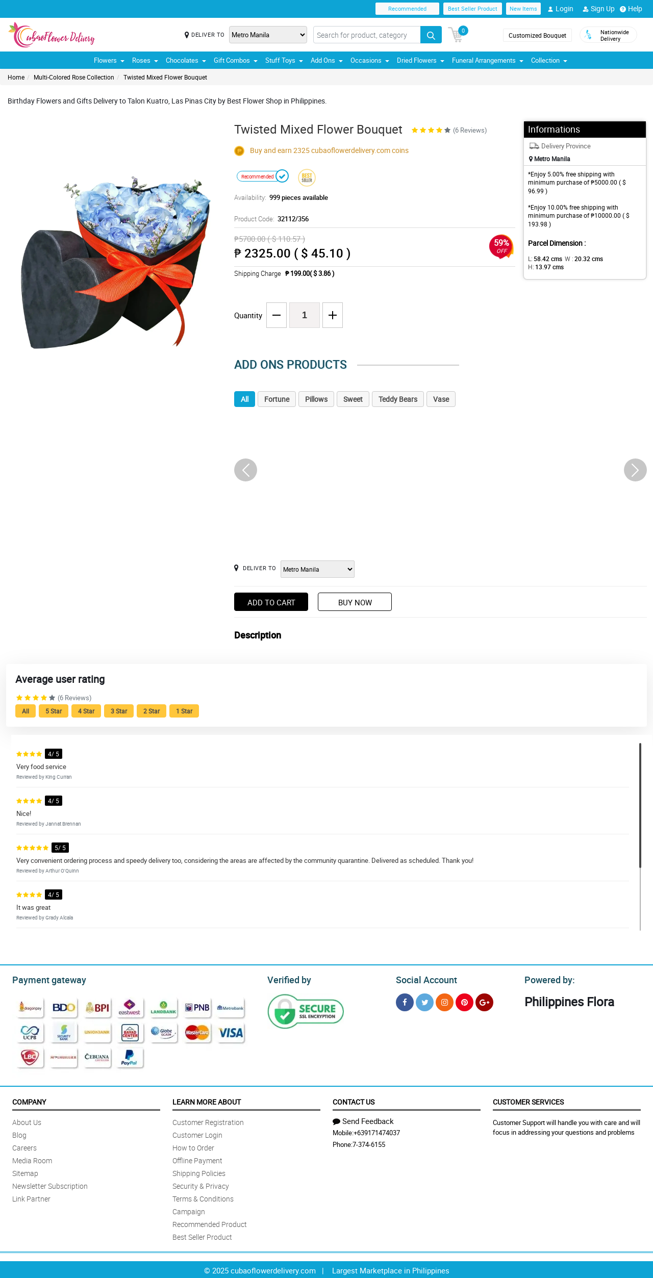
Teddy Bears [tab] (398, 399)
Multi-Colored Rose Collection (74, 77)
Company (29, 1100)
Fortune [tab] (276, 399)
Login (560, 8)
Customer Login (197, 1133)
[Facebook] (405, 1001)
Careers (24, 1146)
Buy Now (355, 602)
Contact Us (353, 1100)
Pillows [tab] (316, 399)
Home (16, 77)
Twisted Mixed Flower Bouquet (165, 77)
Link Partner (31, 1197)
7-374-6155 (369, 1142)
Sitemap (25, 1172)
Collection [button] (549, 60)
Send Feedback (363, 1119)
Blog (19, 1133)
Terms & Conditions (203, 1197)
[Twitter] (425, 1001)
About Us (26, 1121)
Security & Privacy (200, 1184)
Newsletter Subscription (50, 1184)
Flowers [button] (109, 60)
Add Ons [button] (327, 60)
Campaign (188, 1210)
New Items (523, 8)
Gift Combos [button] (236, 60)
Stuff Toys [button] (284, 60)
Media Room (32, 1159)
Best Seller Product (472, 8)
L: (543, 258)
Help (631, 8)
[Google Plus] (484, 1001)
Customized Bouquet (537, 35)
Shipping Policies (198, 1172)
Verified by (287, 979)
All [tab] (244, 399)
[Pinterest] (464, 1001)
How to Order (193, 1146)
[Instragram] (445, 1001)
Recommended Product (209, 1223)
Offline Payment (197, 1159)
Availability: (278, 197)
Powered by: (547, 979)
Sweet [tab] (353, 399)
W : (579, 258)
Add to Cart (271, 602)
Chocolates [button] (186, 60)
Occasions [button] (369, 60)
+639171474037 (377, 1131)
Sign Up (599, 8)
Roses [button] (145, 60)
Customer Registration (208, 1121)
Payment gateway (44, 979)
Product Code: (270, 218)
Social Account (423, 979)
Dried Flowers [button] (420, 60)
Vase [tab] (441, 399)
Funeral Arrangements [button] (487, 60)
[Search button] (431, 34)
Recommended (407, 8)
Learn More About (206, 1100)
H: (615, 258)
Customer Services (528, 1100)
